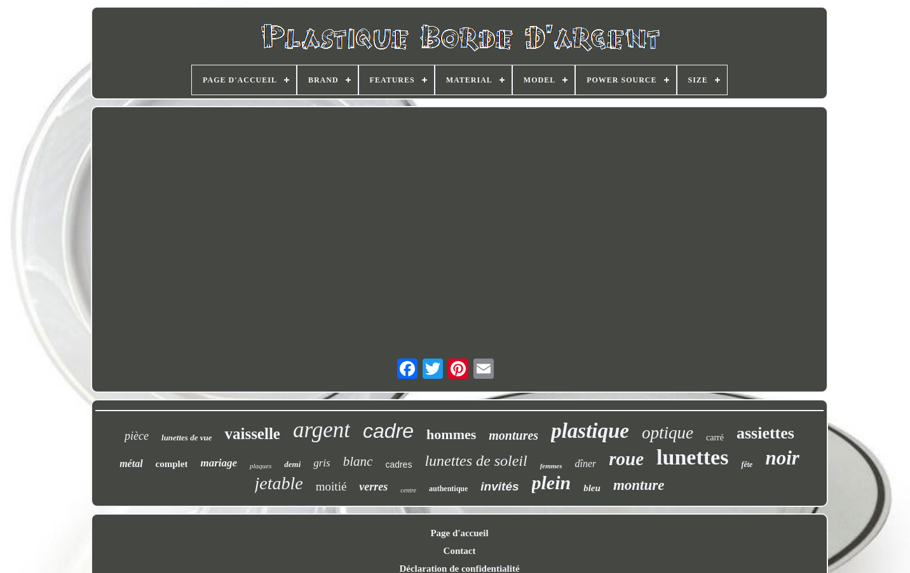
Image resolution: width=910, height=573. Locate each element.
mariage (218, 463)
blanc (358, 461)
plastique (590, 430)
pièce (137, 436)
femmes (551, 466)
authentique (448, 488)
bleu (592, 488)
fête (746, 464)
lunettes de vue (186, 437)
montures (513, 435)
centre (408, 490)
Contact (460, 551)
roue (626, 459)
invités (499, 486)
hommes (451, 434)
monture (639, 485)
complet (172, 464)
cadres (398, 464)
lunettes (692, 457)
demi (292, 464)
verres (373, 486)
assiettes (765, 433)
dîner (586, 463)
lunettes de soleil (475, 460)
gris (321, 463)
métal (130, 463)
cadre (388, 430)
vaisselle (252, 433)
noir (782, 458)
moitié (331, 486)
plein (551, 482)
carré (715, 437)
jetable (279, 483)
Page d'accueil (459, 533)
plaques (260, 466)
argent (321, 430)
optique (667, 432)
